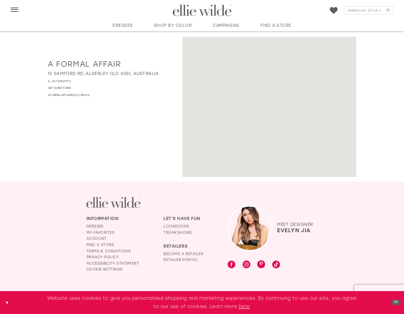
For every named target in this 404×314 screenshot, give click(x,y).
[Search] (368, 10)
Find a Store (100, 245)
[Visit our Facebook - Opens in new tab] (231, 265)
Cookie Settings (104, 269)
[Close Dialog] (9, 302)
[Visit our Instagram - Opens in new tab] (246, 265)
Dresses (95, 226)
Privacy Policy (102, 257)
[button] (15, 10)
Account (96, 238)
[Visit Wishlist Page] (334, 11)
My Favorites (100, 232)
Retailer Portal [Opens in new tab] (180, 260)
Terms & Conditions (108, 251)
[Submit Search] (388, 10)
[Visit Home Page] (202, 11)
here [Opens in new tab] (244, 306)
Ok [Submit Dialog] (393, 302)
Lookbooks (176, 226)
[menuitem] (14, 10)
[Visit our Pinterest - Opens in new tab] (261, 265)
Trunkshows (177, 232)
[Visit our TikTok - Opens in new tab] (276, 265)
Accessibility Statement (113, 263)
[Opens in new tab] (103, 73)
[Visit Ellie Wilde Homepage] (113, 202)
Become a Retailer (183, 254)
